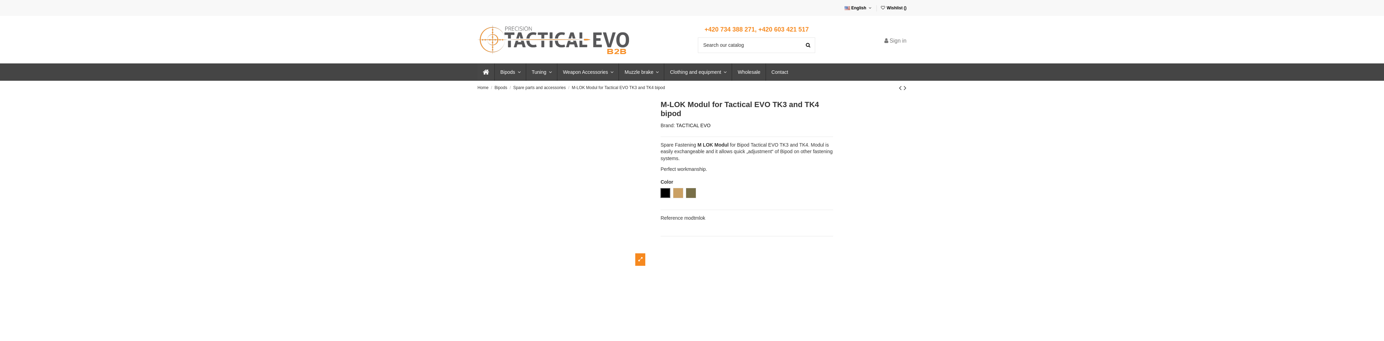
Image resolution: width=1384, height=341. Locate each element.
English (859, 8)
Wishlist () (893, 8)
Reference (672, 218)
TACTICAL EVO (693, 125)
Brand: (668, 125)
